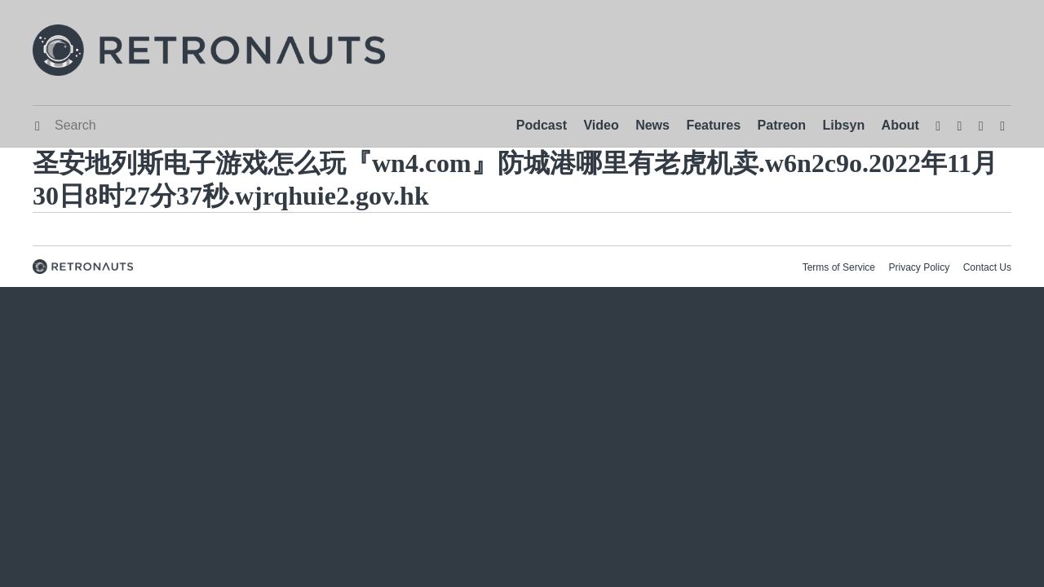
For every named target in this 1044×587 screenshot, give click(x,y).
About (900, 125)
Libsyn (844, 125)
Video (600, 125)
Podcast (541, 125)
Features (713, 125)
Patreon (782, 125)
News (652, 125)
